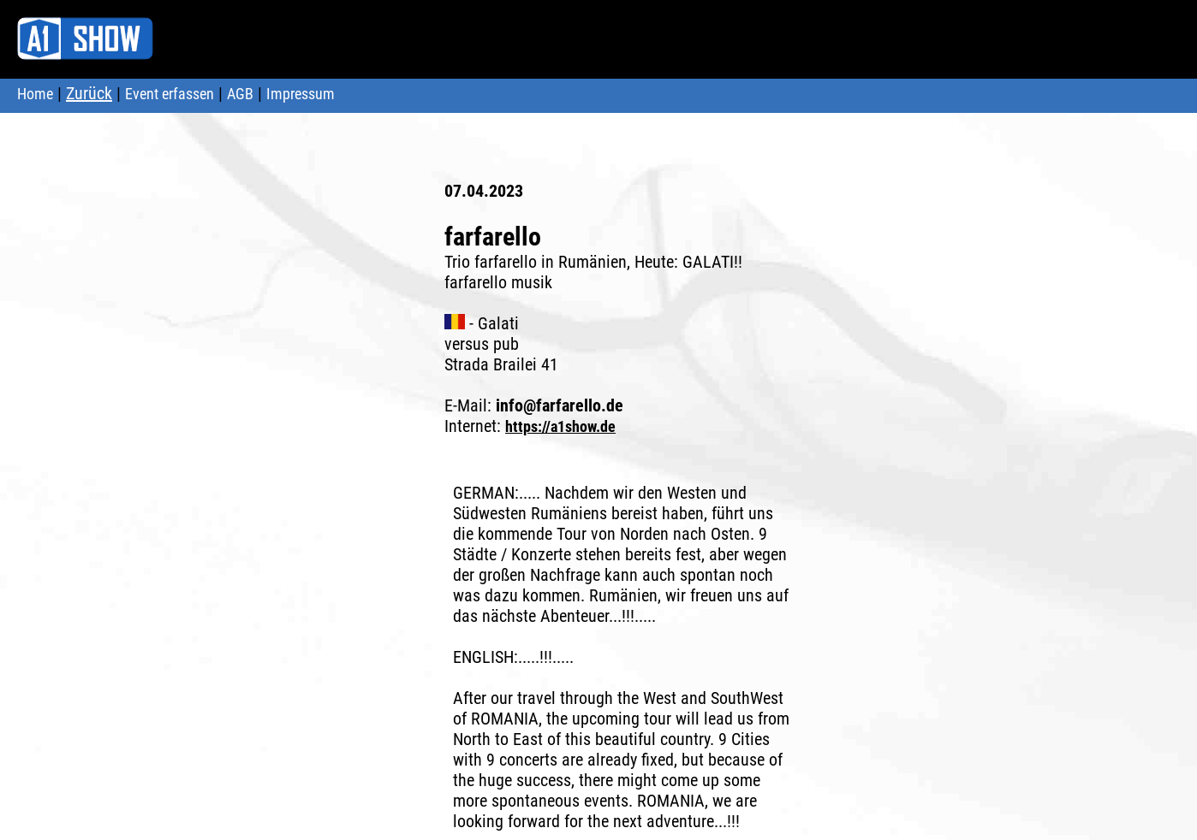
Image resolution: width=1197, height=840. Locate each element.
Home (35, 94)
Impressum (300, 94)
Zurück (89, 93)
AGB (240, 94)
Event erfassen (169, 94)
